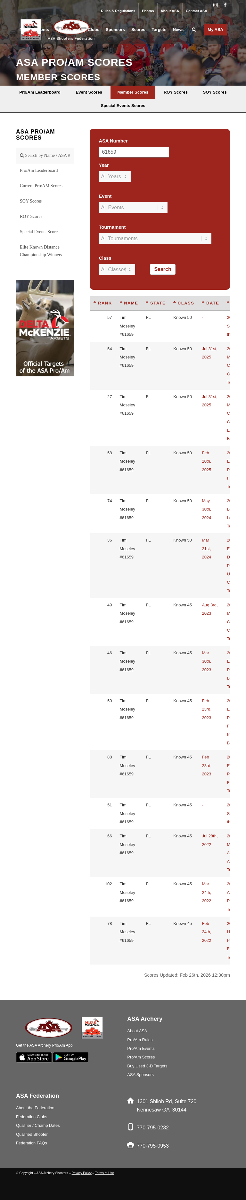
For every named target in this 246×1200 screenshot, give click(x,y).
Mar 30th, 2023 (206, 661)
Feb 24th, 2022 (206, 932)
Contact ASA (196, 11)
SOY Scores (31, 201)
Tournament (112, 227)
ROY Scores (31, 216)
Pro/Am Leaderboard (39, 170)
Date (210, 303)
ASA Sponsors (140, 1074)
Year (104, 165)
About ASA (170, 11)
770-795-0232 (153, 1127)
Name (129, 303)
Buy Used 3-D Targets (147, 1066)
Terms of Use (104, 1173)
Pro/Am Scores (141, 1057)
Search (162, 269)
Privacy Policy (82, 1173)
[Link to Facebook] (225, 5)
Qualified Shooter (32, 1134)
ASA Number (113, 140)
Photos (148, 11)
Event (105, 196)
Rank (103, 303)
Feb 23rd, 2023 (206, 709)
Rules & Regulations (118, 11)
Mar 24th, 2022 (206, 892)
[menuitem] (118, 11)
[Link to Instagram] (215, 5)
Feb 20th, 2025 (206, 461)
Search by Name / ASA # (45, 155)
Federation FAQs (31, 1143)
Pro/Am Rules (139, 1039)
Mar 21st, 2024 (206, 548)
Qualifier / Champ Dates (38, 1125)
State (156, 303)
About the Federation (35, 1107)
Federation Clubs (31, 1116)
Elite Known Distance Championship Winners (41, 251)
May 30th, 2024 (206, 509)
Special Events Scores (40, 231)
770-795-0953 (153, 1146)
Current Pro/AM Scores (41, 185)
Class (105, 258)
